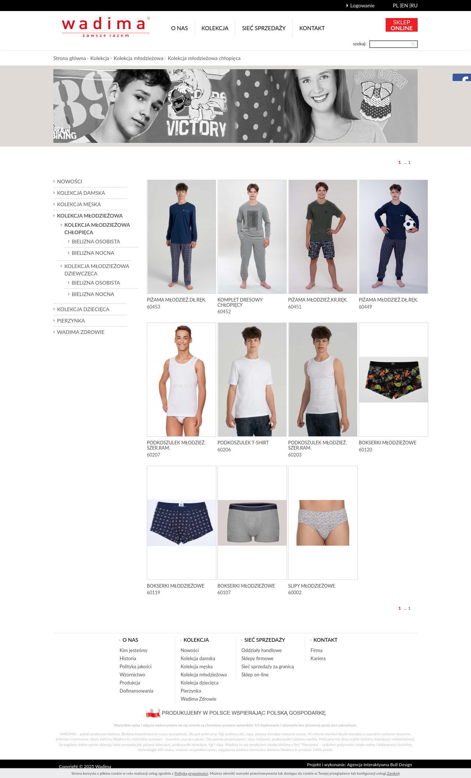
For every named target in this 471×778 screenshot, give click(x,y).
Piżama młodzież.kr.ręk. (318, 300)
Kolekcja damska (198, 658)
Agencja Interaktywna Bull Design (379, 764)
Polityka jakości (136, 666)
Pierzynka (71, 320)
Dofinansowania (136, 691)
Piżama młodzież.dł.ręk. (176, 300)
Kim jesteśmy (134, 650)
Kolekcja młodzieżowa (138, 58)
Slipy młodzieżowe (311, 586)
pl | (397, 5)
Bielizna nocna (93, 253)
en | (406, 5)
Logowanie (362, 5)
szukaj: (359, 43)
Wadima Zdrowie (81, 332)
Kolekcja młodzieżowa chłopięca (204, 58)
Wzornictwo (132, 674)
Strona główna (69, 58)
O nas (179, 28)
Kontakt (312, 28)
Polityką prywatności (191, 773)
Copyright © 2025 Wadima (85, 766)
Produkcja (130, 683)
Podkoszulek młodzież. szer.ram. (176, 445)
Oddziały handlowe (261, 650)
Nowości (69, 181)
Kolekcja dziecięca (200, 683)
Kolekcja (215, 28)
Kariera (318, 658)
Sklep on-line (255, 674)
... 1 (407, 162)
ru (414, 5)
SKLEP (402, 24)
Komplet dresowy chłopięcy (240, 302)
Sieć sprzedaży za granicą (267, 666)
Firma (316, 650)
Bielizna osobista (96, 241)
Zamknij (393, 773)
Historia (128, 658)
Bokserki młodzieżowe (387, 443)
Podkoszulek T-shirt (243, 443)
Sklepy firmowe (257, 658)
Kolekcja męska (197, 666)
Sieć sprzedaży (264, 28)
